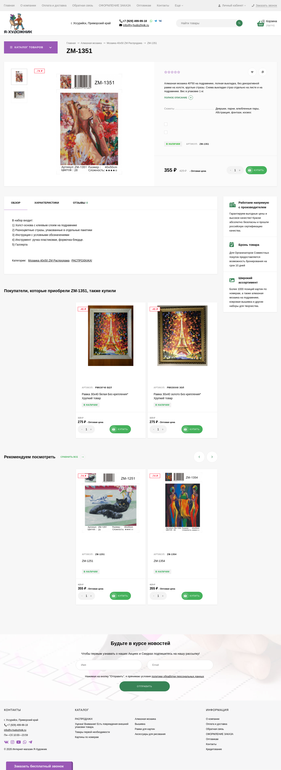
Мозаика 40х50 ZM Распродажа (124, 43)
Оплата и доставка (54, 5)
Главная (9, 5)
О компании (28, 5)
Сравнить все (73, 457)
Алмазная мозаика (91, 43)
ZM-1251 (87, 561)
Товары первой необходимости (92, 732)
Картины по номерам (87, 737)
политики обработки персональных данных (177, 676)
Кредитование (214, 749)
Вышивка (140, 724)
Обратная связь (82, 5)
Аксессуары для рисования (150, 734)
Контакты (163, 5)
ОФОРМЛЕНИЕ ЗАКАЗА (115, 5)
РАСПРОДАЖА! (82, 260)
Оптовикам (144, 5)
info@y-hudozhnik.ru (136, 25)
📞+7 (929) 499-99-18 (133, 21)
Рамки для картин (145, 729)
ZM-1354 (159, 561)
